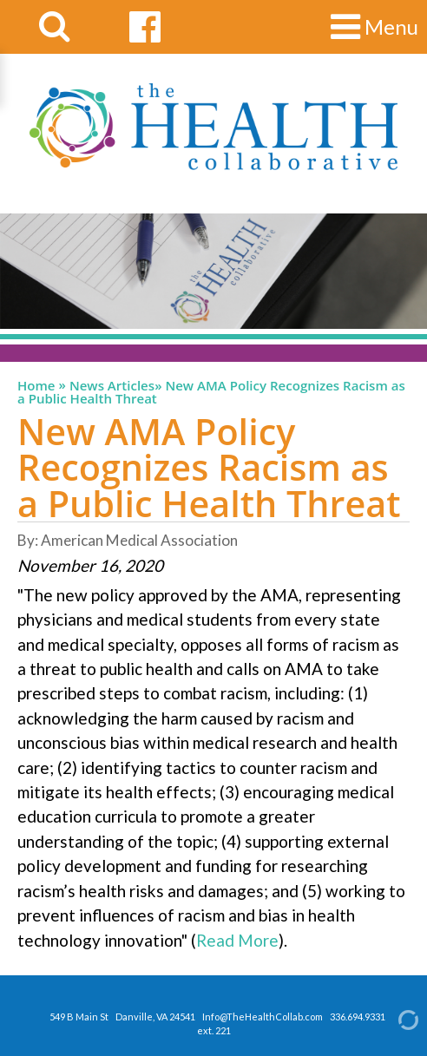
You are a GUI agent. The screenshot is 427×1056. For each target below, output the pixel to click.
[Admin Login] (393, 1018)
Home (36, 385)
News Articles (111, 385)
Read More (237, 940)
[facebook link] (145, 27)
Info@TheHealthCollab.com (262, 1016)
